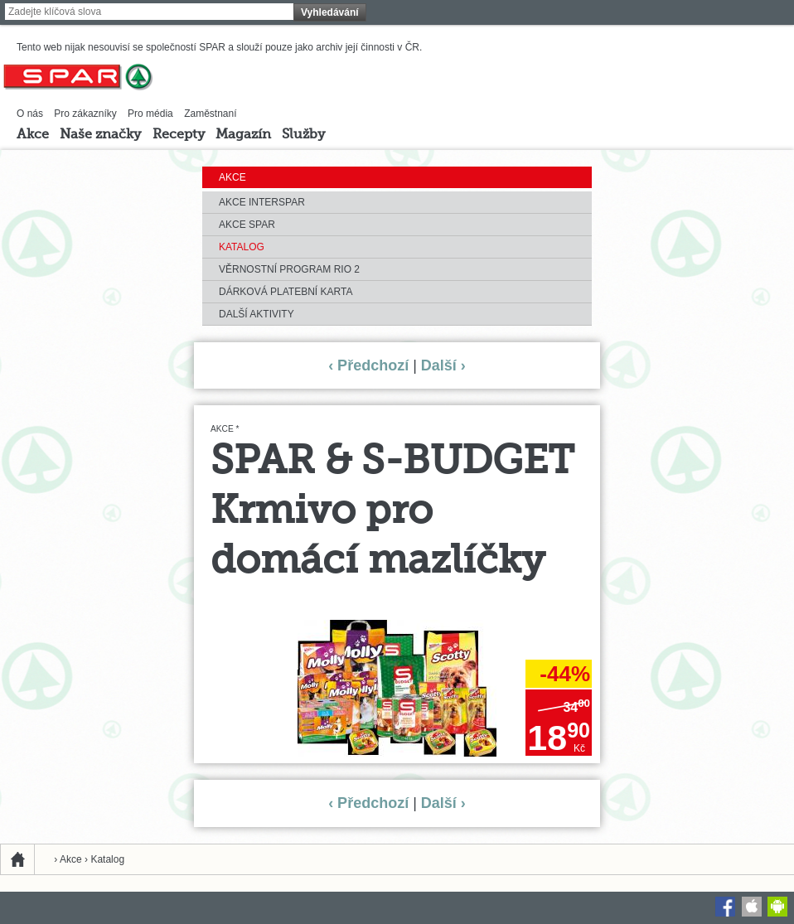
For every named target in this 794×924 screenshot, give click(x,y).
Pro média (150, 113)
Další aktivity (256, 314)
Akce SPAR (247, 224)
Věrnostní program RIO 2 (289, 269)
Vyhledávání (330, 12)
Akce (33, 135)
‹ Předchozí (368, 365)
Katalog (241, 247)
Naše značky (100, 135)
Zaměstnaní (210, 113)
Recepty (179, 135)
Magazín (243, 135)
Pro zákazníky (85, 113)
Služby (303, 135)
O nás (30, 113)
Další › (443, 365)
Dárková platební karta (285, 292)
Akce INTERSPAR (262, 202)
